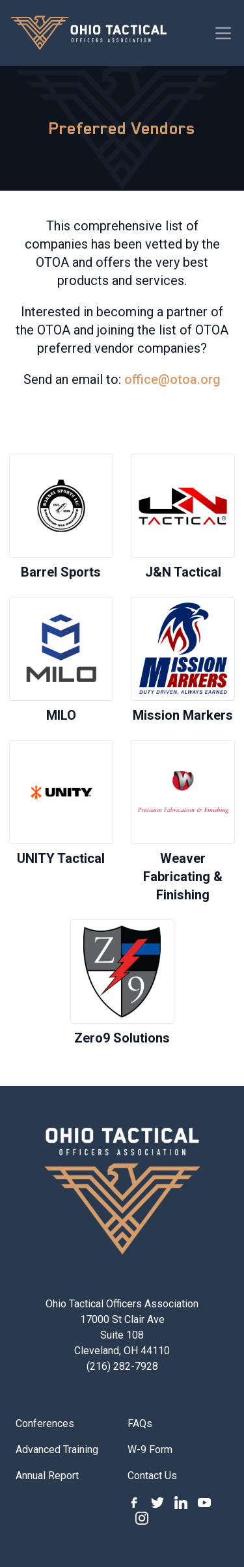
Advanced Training (57, 1449)
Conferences (45, 1423)
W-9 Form (150, 1449)
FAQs (140, 1423)
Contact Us (152, 1475)
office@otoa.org (172, 379)
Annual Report (47, 1475)
